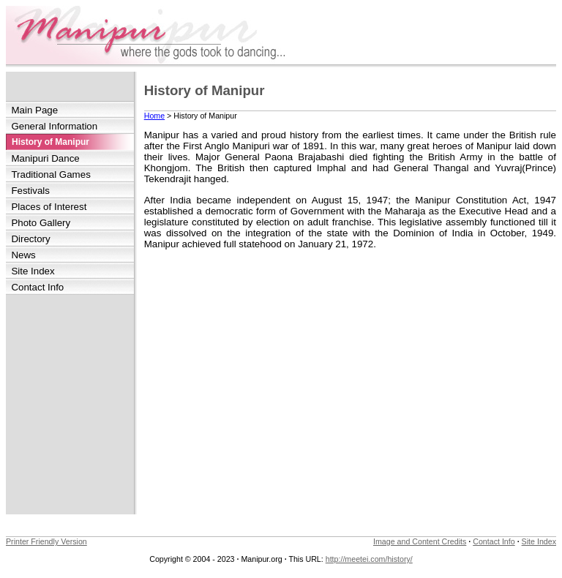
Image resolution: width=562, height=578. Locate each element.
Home (154, 115)
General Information (54, 126)
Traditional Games (50, 174)
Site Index (32, 271)
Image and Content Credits (419, 541)
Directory (30, 238)
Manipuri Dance (45, 158)
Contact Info (37, 287)
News (23, 254)
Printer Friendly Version (46, 541)
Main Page (34, 110)
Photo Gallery (40, 222)
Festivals (30, 190)
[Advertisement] (70, 404)
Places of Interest (48, 206)
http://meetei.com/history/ (369, 559)
